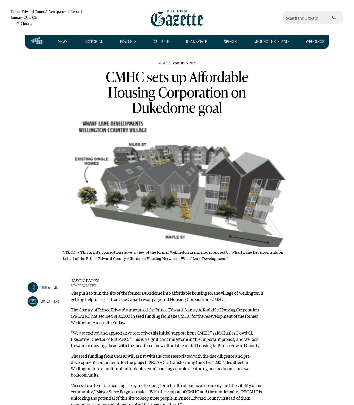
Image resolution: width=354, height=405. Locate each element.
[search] (334, 18)
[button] (43, 287)
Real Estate (196, 41)
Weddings (315, 41)
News (63, 41)
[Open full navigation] (37, 42)
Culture (161, 41)
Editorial (94, 41)
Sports (230, 41)
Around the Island (271, 41)
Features (128, 41)
